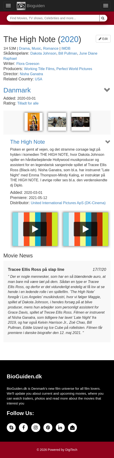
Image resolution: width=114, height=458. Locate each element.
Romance (50, 48)
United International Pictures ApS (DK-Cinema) (68, 203)
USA (38, 79)
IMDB (65, 48)
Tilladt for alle (28, 103)
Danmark (17, 90)
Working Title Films (39, 69)
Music (36, 48)
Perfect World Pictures (74, 69)
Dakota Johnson (43, 53)
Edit (103, 39)
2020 (69, 39)
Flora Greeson (27, 64)
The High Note (27, 142)
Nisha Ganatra (31, 74)
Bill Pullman (67, 53)
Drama (24, 48)
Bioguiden (31, 6)
